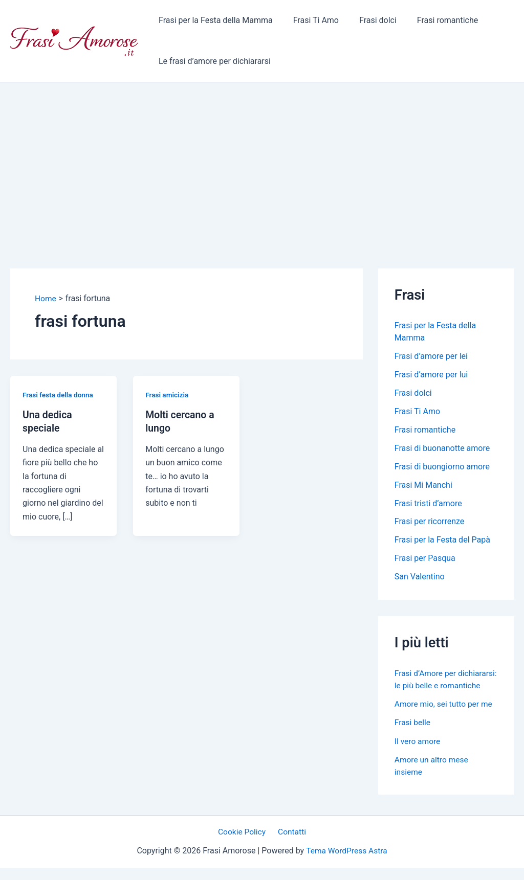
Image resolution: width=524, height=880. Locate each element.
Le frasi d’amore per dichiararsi (213, 61)
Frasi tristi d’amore (428, 503)
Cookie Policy (243, 844)
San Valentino (420, 577)
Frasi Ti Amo (310, 20)
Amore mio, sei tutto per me (445, 716)
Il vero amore (418, 753)
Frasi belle (413, 734)
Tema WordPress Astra (346, 862)
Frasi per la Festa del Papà (442, 540)
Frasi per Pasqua (425, 558)
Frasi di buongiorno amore (442, 466)
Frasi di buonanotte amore (442, 448)
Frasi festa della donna (59, 394)
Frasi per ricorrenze (430, 522)
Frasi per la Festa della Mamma (214, 20)
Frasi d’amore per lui (431, 374)
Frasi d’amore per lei (431, 356)
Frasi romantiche (433, 20)
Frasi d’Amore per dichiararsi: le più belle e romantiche (438, 685)
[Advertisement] (262, 159)
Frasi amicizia (167, 394)
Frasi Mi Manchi (423, 485)
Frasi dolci (367, 20)
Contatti (290, 844)
